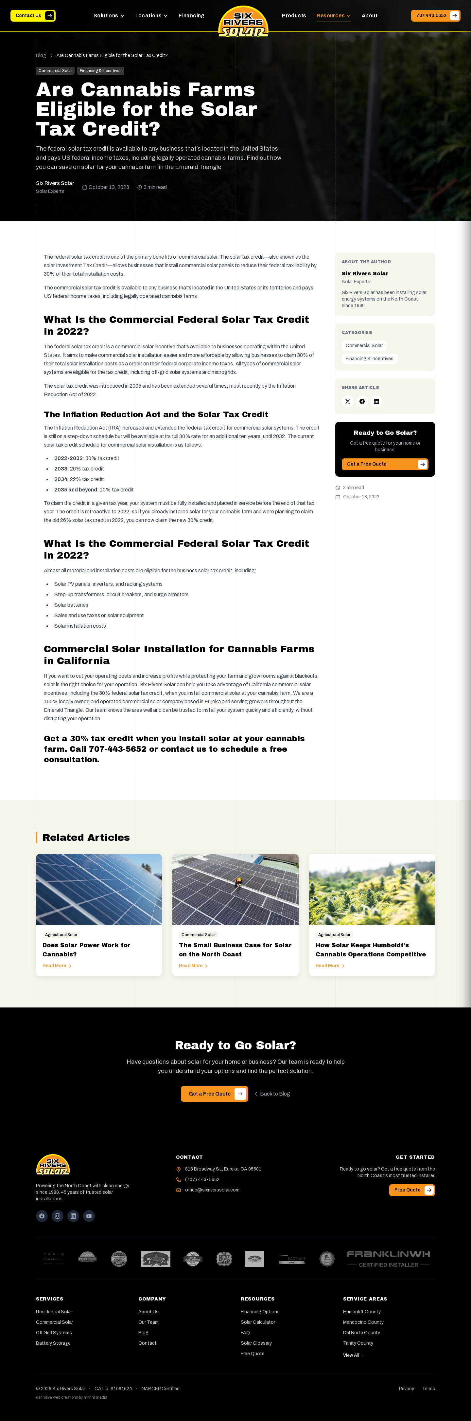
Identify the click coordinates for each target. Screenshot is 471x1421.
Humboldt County (362, 1311)
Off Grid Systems (54, 1332)
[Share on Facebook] (362, 401)
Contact (147, 1343)
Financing (192, 15)
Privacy (406, 1388)
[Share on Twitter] (348, 401)
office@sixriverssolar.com (212, 1190)
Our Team (148, 1322)
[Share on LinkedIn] (376, 401)
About (369, 15)
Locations (151, 15)
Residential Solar (54, 1311)
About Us (148, 1311)
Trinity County (358, 1343)
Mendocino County (363, 1322)
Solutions (109, 15)
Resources (334, 15)
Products (294, 15)
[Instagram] (57, 1216)
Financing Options (260, 1311)
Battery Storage (53, 1343)
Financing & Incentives (369, 358)
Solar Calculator (258, 1322)
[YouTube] (89, 1216)
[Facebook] (42, 1216)
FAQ (245, 1332)
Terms (428, 1388)
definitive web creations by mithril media (71, 1397)
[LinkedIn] (73, 1216)
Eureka (212, 701)
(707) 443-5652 (202, 1179)
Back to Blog (271, 1094)
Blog (41, 55)
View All (353, 1355)
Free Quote (253, 1353)
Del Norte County (361, 1332)
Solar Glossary (256, 1343)
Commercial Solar (364, 345)
